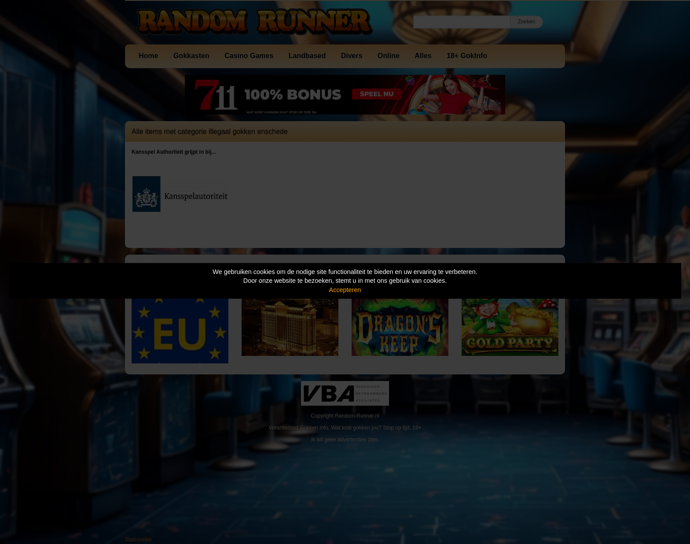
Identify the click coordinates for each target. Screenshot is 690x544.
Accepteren (345, 289)
